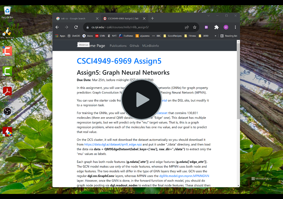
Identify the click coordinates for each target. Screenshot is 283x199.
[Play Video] (141, 99)
